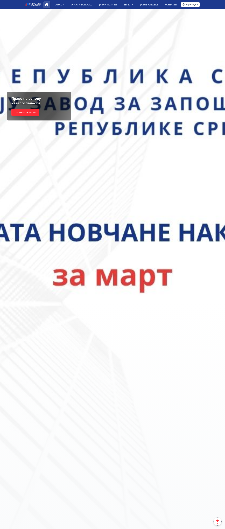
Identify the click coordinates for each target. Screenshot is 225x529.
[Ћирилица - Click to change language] (190, 4)
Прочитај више (25, 112)
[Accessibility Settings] (218, 522)
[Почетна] (46, 4)
